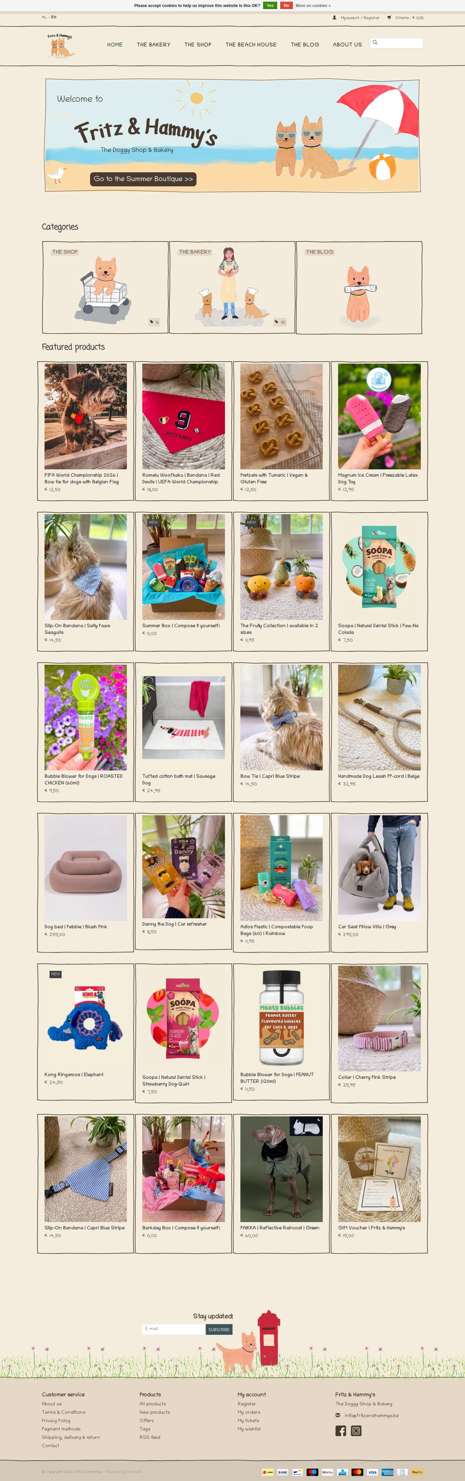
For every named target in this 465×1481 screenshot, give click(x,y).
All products (153, 1404)
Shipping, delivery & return (71, 1438)
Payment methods (61, 1429)
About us (347, 45)
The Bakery (153, 45)
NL (44, 17)
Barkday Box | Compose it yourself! (181, 1228)
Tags (145, 1429)
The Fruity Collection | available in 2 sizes (279, 630)
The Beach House (251, 45)
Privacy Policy (56, 1421)
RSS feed (150, 1438)
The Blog (305, 45)
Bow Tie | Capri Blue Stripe (270, 776)
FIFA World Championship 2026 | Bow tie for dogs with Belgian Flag (82, 479)
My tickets (248, 1421)
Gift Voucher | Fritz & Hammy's (371, 1228)
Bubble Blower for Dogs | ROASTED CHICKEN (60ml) (84, 780)
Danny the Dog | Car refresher (174, 924)
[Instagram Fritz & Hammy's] (356, 1430)
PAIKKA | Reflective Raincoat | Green (279, 1228)
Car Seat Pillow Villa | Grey (367, 927)
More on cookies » (313, 5)
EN (53, 17)
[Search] (396, 43)
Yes (270, 5)
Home (115, 45)
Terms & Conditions (63, 1412)
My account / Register (356, 18)
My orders (249, 1412)
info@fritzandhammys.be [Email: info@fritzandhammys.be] (372, 1416)
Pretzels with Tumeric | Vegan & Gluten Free (274, 479)
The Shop (198, 45)
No (286, 5)
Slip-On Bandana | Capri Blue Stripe (85, 1228)
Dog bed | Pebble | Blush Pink (76, 927)
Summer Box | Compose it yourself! (181, 626)
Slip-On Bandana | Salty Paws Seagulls (77, 630)
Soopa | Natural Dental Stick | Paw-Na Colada (378, 630)
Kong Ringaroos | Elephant (74, 1075)
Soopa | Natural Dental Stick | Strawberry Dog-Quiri (173, 1081)
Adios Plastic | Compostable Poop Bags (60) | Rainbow (276, 931)
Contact (50, 1446)
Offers (147, 1421)
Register (247, 1404)
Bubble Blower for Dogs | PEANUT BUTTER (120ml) (277, 1079)
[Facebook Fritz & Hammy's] (340, 1430)
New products (155, 1412)
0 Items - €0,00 (405, 18)
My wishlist (249, 1429)
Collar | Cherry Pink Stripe (367, 1078)
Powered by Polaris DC (124, 1472)
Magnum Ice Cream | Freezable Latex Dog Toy (378, 479)
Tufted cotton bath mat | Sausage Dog (178, 780)
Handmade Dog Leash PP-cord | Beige (378, 776)
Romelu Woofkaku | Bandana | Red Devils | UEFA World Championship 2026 (181, 479)
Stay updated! (213, 1317)
